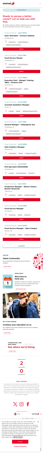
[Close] (38, 422)
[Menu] (39, 3)
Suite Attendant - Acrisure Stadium (19, 36)
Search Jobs (12, 351)
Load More (21, 246)
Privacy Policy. (18, 437)
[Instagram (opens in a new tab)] (21, 404)
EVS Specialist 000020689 (16, 167)
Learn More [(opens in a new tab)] (7, 332)
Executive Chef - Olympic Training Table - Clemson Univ (19, 81)
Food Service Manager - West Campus (21, 228)
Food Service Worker (14, 58)
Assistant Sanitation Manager (17, 105)
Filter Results (21, 10)
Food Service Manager (14, 209)
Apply (21, 49)
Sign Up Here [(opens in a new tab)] (7, 266)
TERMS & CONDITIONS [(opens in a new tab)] (22, 411)
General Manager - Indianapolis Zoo (20, 125)
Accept (20, 441)
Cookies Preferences (20, 446)
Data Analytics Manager (15, 147)
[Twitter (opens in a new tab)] (15, 404)
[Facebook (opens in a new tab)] (28, 404)
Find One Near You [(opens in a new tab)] (21, 289)
